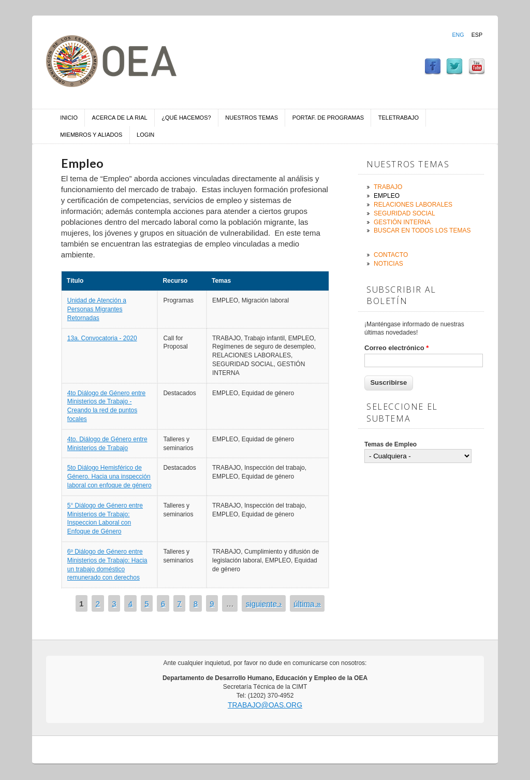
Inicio (69, 117)
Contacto (391, 254)
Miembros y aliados (91, 135)
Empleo (387, 195)
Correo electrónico (396, 348)
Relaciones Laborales (413, 204)
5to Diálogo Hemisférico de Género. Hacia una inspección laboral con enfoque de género (109, 476)
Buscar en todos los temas (422, 230)
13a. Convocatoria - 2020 (102, 338)
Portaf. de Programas (328, 117)
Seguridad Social (404, 213)
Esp (477, 35)
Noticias (388, 263)
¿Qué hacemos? (186, 117)
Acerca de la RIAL (120, 117)
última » (307, 603)
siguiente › (264, 603)
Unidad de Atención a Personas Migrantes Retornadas (96, 309)
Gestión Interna (402, 222)
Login (145, 135)
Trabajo (388, 187)
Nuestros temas (251, 117)
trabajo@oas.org (265, 705)
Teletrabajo (398, 117)
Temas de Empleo (390, 444)
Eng (458, 35)
